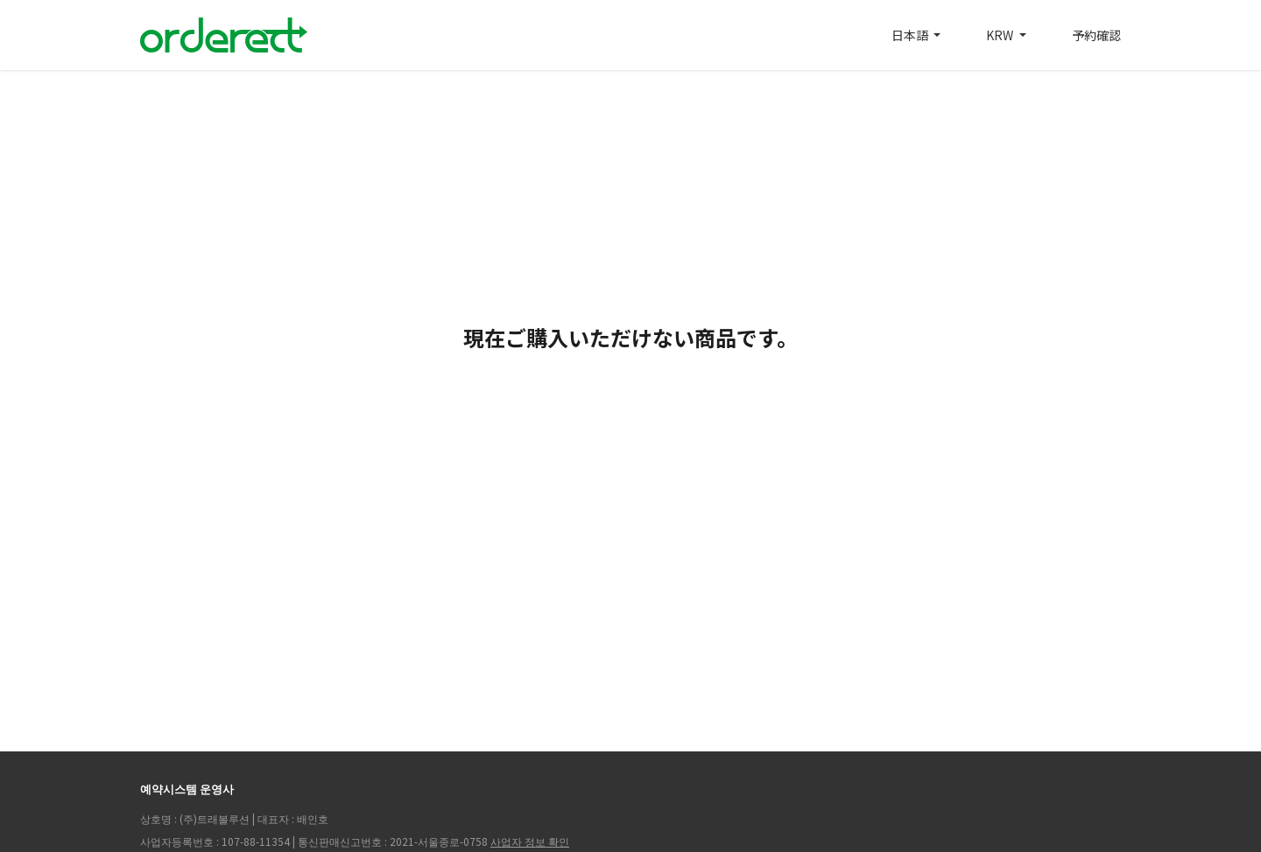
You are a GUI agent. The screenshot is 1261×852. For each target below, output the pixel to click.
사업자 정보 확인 (529, 841)
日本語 (911, 35)
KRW (1001, 35)
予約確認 (1096, 35)
